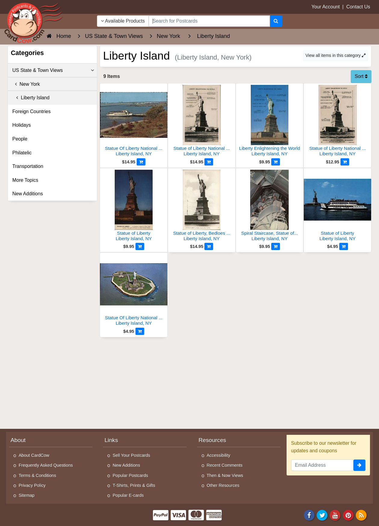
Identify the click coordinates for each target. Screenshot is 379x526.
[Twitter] (322, 514)
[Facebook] (309, 514)
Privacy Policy (32, 485)
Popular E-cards (128, 495)
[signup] (359, 465)
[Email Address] (322, 465)
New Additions (27, 193)
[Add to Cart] (141, 162)
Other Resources (223, 485)
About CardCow (34, 455)
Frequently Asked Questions (46, 465)
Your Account (326, 6)
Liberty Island (30, 97)
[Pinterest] (348, 514)
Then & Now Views (225, 475)
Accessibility (218, 455)
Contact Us (358, 6)
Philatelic (22, 152)
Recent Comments (225, 465)
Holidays (21, 125)
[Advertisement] (235, 382)
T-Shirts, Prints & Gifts (134, 485)
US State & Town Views (53, 70)
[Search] (276, 21)
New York (26, 84)
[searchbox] (209, 21)
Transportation (27, 166)
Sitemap (27, 495)
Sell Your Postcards (131, 455)
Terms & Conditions (37, 475)
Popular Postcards (130, 475)
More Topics (25, 180)
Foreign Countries (31, 111)
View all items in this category (335, 55)
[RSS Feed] (361, 514)
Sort (361, 76)
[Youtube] (335, 514)
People (19, 138)
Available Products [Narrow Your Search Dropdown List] (123, 20)
